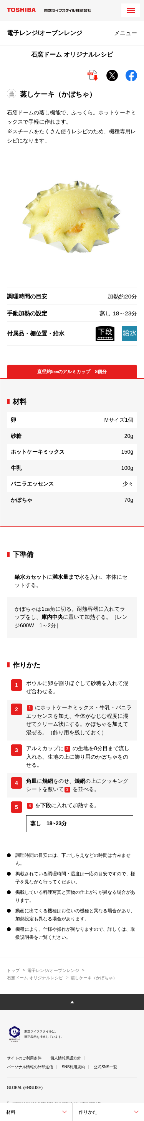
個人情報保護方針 (65, 1058)
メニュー (125, 33)
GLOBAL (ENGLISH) (25, 1088)
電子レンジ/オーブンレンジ (53, 970)
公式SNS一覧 (105, 1067)
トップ (13, 970)
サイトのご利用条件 (24, 1058)
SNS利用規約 (73, 1067)
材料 (10, 1112)
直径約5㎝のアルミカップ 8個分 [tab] (72, 371)
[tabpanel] (72, 453)
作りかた (88, 1112)
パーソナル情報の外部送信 (30, 1067)
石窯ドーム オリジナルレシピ (35, 977)
